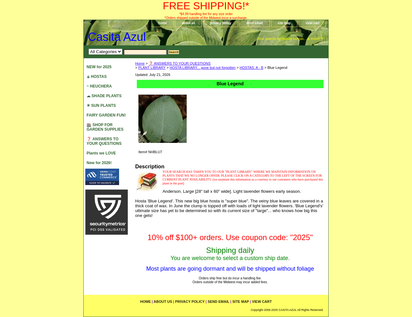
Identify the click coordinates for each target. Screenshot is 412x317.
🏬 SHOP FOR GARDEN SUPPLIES (105, 127)
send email (254, 23)
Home (140, 63)
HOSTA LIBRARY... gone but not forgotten (203, 68)
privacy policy (220, 23)
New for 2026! (99, 163)
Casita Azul (117, 36)
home (162, 23)
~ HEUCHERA (99, 86)
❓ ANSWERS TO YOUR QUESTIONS (180, 63)
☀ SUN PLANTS (101, 105)
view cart (312, 23)
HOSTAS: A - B (251, 68)
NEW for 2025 (99, 67)
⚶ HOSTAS (97, 76)
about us (188, 23)
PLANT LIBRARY (151, 68)
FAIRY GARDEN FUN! (106, 115)
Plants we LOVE (101, 153)
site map (284, 23)
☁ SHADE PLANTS (104, 96)
